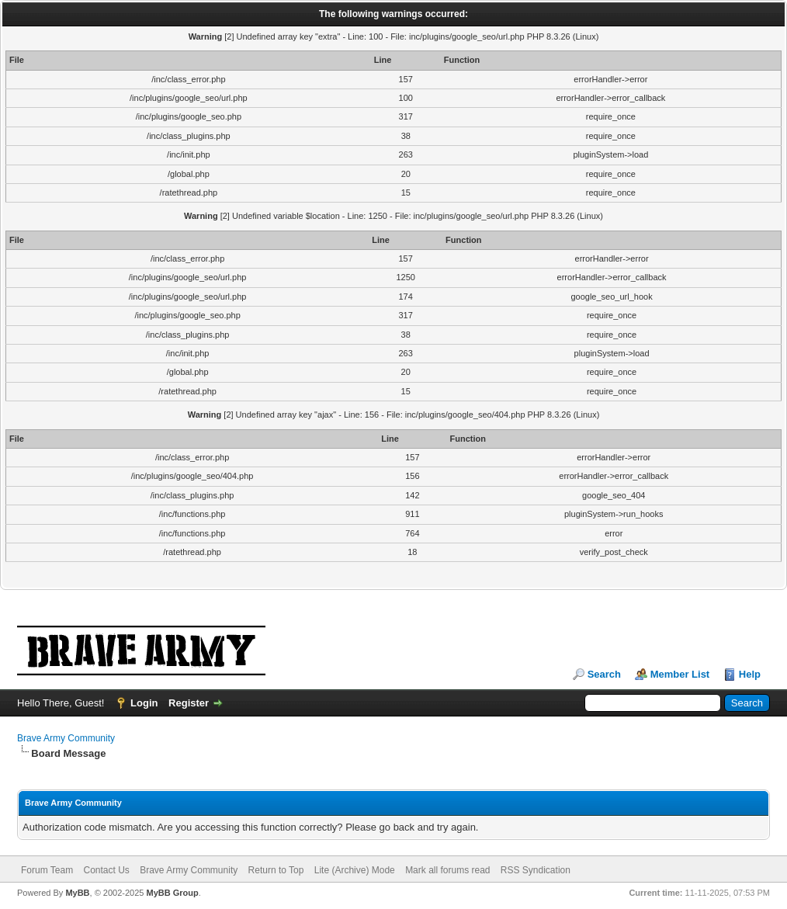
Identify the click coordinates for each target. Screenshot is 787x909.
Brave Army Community (66, 738)
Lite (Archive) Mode (354, 870)
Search (604, 674)
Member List (680, 674)
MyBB (77, 892)
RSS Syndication (535, 870)
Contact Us (106, 870)
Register (188, 703)
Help (750, 674)
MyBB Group (172, 892)
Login (144, 703)
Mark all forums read (447, 870)
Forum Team (47, 870)
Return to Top (276, 870)
